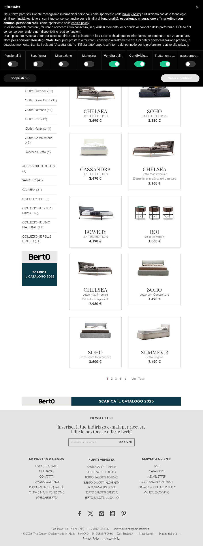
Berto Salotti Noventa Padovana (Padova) (101, 485)
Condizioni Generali (157, 482)
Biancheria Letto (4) (38, 152)
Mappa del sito (168, 534)
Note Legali (146, 534)
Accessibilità (112, 538)
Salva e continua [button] (180, 78)
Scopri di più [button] (20, 78)
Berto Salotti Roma (102, 472)
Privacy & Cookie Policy (157, 487)
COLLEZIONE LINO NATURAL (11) (36, 225)
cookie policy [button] (80, 23)
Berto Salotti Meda (101, 467)
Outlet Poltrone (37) (39, 110)
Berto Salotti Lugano (102, 498)
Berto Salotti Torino (101, 477)
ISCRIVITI (125, 442)
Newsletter (157, 476)
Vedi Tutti (138, 379)
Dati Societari (125, 534)
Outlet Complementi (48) (39, 140)
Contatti (46, 476)
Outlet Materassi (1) (38, 128)
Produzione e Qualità (46, 487)
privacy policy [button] (131, 14)
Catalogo (156, 471)
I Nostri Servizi (46, 466)
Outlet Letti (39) (36, 119)
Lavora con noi (46, 482)
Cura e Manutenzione (46, 492)
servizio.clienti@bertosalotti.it (131, 529)
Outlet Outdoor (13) (39, 91)
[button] (197, 7)
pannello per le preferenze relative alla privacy (156, 44)
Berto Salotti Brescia (101, 492)
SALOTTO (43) (32, 180)
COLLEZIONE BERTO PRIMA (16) (37, 211)
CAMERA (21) (32, 190)
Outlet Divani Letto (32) (41, 100)
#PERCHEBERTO (46, 498)
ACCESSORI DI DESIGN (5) (38, 169)
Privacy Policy (91, 538)
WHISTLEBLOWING (156, 492)
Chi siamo (46, 471)
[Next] (125, 379)
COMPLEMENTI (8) (35, 199)
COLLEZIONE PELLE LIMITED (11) (36, 239)
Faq (156, 466)
